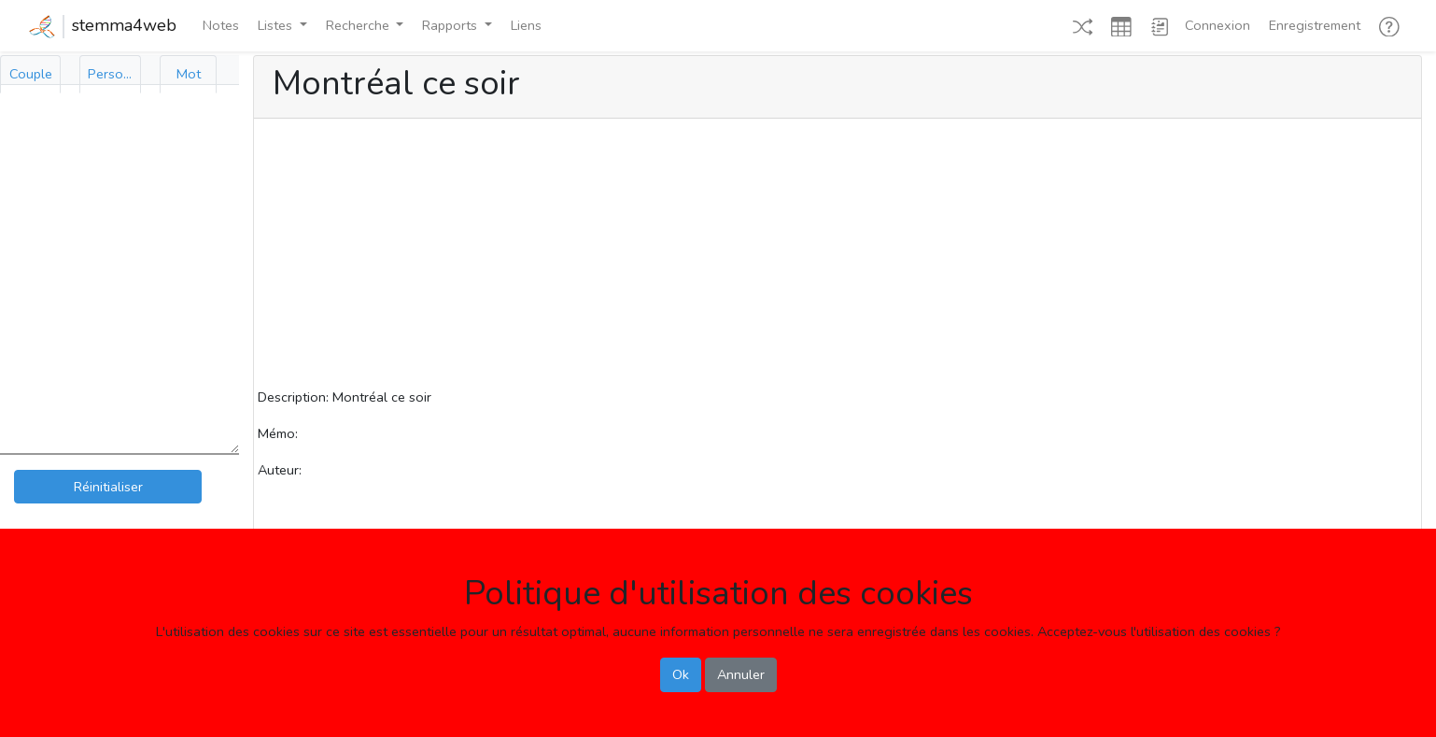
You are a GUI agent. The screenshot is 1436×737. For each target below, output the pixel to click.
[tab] (30, 74)
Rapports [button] (451, 25)
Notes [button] (221, 25)
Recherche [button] (359, 25)
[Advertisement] (837, 256)
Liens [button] (526, 25)
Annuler (741, 674)
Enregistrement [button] (1314, 25)
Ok (680, 674)
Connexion (1217, 25)
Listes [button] (277, 25)
